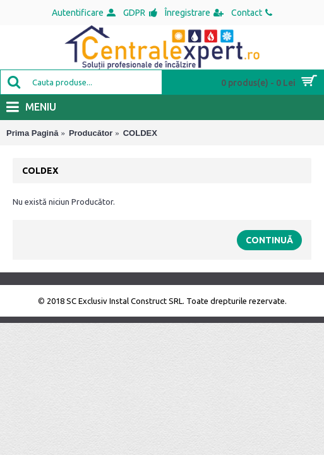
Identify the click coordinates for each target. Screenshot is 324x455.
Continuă (269, 240)
